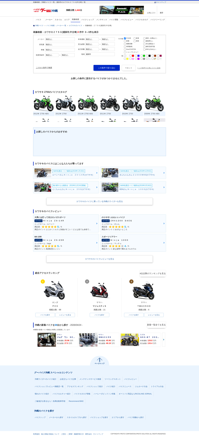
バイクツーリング (157, 20)
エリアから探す (118, 418)
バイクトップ (40, 418)
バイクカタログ (141, 20)
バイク (38, 20)
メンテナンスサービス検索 (90, 380)
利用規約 (36, 435)
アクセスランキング (75, 387)
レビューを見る (65, 315)
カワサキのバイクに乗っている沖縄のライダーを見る (99, 201)
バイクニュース (125, 387)
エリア (67, 20)
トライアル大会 (157, 387)
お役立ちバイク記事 (68, 380)
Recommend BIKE (76, 402)
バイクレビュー (127, 20)
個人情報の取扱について (50, 435)
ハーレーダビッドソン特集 (104, 394)
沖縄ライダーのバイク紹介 (45, 380)
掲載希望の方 (79, 435)
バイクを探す (45, 315)
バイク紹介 (110, 387)
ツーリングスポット (113, 380)
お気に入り (151, 13)
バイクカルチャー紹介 (62, 394)
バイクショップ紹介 (95, 387)
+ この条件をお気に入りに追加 (148, 68)
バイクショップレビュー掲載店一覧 (49, 387)
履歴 (161, 13)
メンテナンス (101, 20)
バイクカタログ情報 (82, 394)
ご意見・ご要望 (66, 435)
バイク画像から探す (136, 418)
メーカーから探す (56, 418)
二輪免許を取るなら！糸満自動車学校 (50, 402)
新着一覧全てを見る (156, 325)
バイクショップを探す (99, 418)
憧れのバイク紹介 (42, 394)
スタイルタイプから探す (77, 418)
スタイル (58, 20)
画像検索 (75, 19)
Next (163, 340)
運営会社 (88, 435)
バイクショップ (87, 20)
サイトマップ (160, 2)
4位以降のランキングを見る (153, 273)
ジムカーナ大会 (141, 387)
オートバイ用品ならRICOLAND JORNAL (135, 394)
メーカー (48, 20)
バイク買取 (113, 20)
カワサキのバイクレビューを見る (99, 259)
